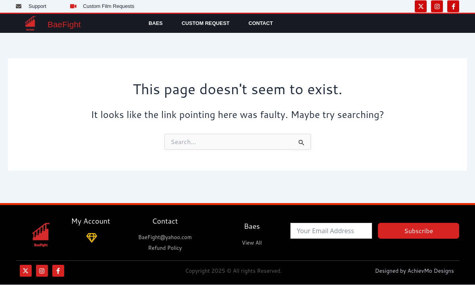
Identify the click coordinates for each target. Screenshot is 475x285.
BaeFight (71, 23)
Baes (156, 23)
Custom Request (206, 23)
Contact (260, 23)
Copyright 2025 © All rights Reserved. (233, 270)
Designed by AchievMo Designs (416, 270)
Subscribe (418, 230)
